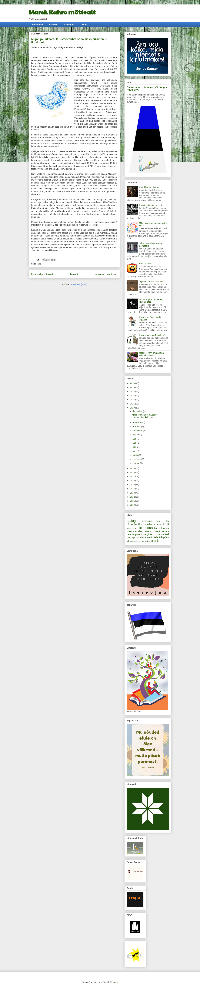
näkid (157, 531)
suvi (128, 538)
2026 (132, 383)
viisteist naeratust (138, 541)
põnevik (138, 534)
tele (156, 537)
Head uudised (145, 263)
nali (151, 531)
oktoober (137, 426)
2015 (132, 484)
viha (129, 541)
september (138, 430)
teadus (143, 537)
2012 (132, 497)
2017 (132, 476)
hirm (140, 524)
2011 (132, 501)
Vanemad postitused (106, 274)
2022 (132, 399)
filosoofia (132, 524)
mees (129, 531)
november (137, 422)
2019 (132, 468)
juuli (135, 439)
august (136, 434)
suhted (165, 534)
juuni (135, 443)
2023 (132, 395)
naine (146, 531)
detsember (138, 411)
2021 (132, 404)
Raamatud (69, 24)
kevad (135, 528)
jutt (145, 524)
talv (137, 537)
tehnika (150, 537)
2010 (132, 505)
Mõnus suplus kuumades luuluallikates (150, 300)
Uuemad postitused (42, 274)
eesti (158, 521)
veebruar (137, 459)
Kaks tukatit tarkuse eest (150, 205)
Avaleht (74, 274)
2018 (132, 472)
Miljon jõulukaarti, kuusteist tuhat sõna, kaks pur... (144, 416)
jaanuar (136, 463)
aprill (135, 451)
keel (39, 264)
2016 (132, 480)
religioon (148, 534)
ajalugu (132, 521)
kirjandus (146, 528)
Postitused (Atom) (79, 284)
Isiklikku (53, 24)
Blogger (113, 982)
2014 (132, 488)
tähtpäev (164, 537)
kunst (157, 528)
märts (135, 455)
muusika (138, 531)
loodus (165, 528)
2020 (132, 408)
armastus (147, 521)
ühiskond (157, 541)
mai (134, 447)
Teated (83, 24)
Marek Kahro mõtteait (62, 12)
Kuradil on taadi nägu (149, 187)
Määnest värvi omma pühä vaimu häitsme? (151, 354)
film (167, 521)
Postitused (37, 24)
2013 (132, 493)
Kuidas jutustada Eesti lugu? (152, 335)
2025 (132, 387)
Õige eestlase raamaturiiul (151, 281)
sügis (133, 538)
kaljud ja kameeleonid (158, 524)
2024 (132, 391)
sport (157, 534)
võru (148, 541)
